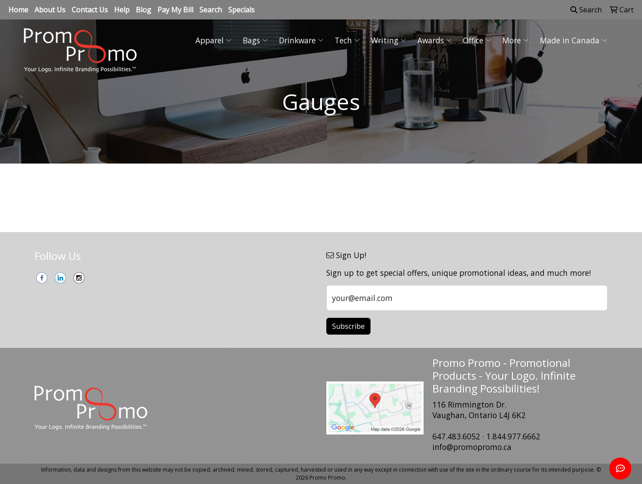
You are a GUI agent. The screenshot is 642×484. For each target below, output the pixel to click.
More (515, 40)
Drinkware (301, 40)
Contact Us (90, 10)
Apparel (213, 40)
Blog (143, 10)
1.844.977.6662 (513, 436)
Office (477, 40)
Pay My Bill (175, 10)
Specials (241, 10)
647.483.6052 (456, 436)
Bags (255, 40)
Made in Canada (573, 40)
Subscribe (348, 326)
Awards (434, 40)
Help (122, 10)
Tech (347, 40)
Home (18, 10)
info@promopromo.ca (472, 447)
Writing (388, 40)
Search (210, 10)
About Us (49, 10)
